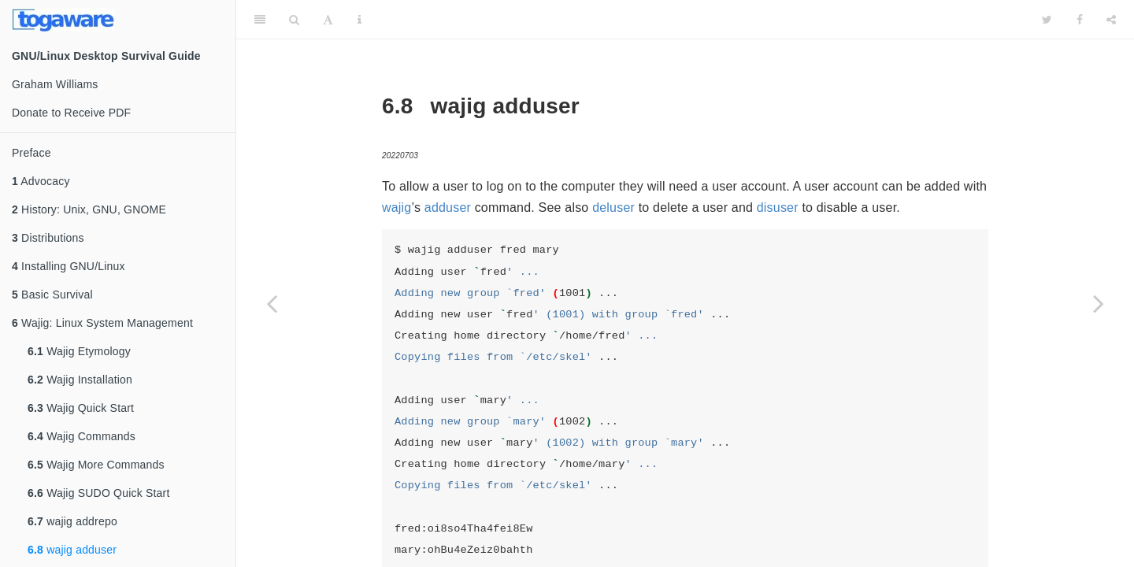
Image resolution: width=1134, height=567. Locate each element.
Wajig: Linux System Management (102, 323)
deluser (613, 207)
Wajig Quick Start (81, 408)
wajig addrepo (72, 521)
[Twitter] (1047, 19)
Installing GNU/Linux (68, 266)
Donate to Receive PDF (71, 112)
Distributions (48, 238)
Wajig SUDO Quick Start (99, 493)
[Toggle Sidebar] (260, 19)
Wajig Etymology (79, 351)
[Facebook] (1080, 19)
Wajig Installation (80, 379)
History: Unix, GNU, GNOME (89, 209)
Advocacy (41, 181)
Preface (31, 152)
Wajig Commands (81, 436)
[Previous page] (271, 303)
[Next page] (1098, 303)
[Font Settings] (328, 19)
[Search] (294, 19)
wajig (396, 207)
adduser (447, 207)
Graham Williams (55, 84)
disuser (778, 207)
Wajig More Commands (96, 464)
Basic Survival (52, 294)
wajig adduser (72, 549)
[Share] (1111, 19)
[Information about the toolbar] (359, 19)
